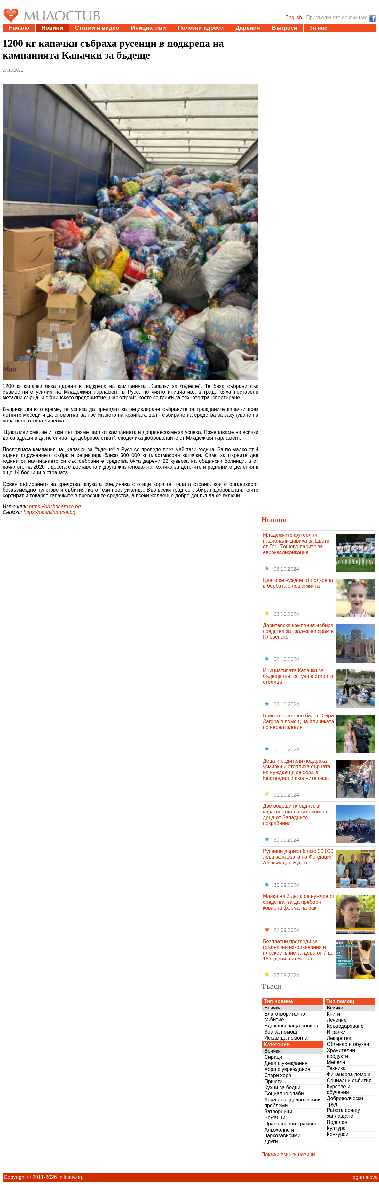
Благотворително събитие (284, 1016)
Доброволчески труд (345, 1101)
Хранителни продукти (341, 1053)
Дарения (248, 28)
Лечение (337, 1020)
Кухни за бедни (282, 1087)
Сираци (273, 1057)
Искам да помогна (285, 1038)
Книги (333, 1014)
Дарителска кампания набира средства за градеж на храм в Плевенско (298, 631)
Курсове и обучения (338, 1089)
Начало (19, 28)
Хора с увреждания (287, 1069)
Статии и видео (97, 28)
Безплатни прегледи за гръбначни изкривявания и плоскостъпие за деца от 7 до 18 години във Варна (298, 950)
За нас (318, 28)
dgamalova (365, 1177)
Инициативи (148, 28)
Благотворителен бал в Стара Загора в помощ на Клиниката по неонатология (298, 721)
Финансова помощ (348, 1074)
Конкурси (337, 1134)
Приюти (273, 1081)
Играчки (336, 1032)
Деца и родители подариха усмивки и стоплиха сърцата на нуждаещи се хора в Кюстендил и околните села (296, 769)
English (293, 17)
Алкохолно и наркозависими (282, 1132)
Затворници (278, 1111)
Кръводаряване (345, 1026)
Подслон (337, 1122)
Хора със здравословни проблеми (292, 1102)
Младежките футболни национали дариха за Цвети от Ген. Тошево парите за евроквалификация (296, 543)
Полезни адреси (201, 28)
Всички (272, 1007)
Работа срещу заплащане (343, 1113)
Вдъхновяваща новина (291, 1025)
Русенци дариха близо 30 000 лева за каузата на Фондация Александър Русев (298, 856)
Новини (52, 28)
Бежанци (274, 1117)
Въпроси (284, 28)
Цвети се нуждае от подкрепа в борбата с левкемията (298, 583)
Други (271, 1141)
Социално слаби (284, 1093)
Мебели (336, 1062)
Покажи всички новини (288, 1154)
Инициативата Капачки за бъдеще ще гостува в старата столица (298, 676)
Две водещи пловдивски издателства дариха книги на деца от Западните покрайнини (297, 814)
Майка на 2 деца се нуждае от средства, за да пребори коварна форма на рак (299, 902)
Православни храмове (290, 1123)
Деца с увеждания (285, 1063)
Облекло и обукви (348, 1044)
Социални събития (349, 1080)
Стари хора (277, 1075)
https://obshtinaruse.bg (55, 506)
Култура (336, 1128)
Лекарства (339, 1038)
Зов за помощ (280, 1031)
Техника (336, 1068)
